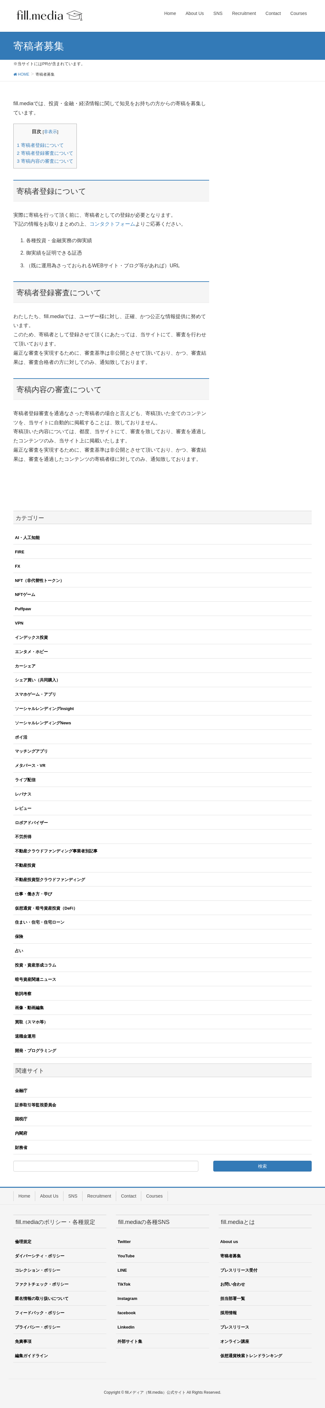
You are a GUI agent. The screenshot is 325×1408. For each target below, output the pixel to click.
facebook (126, 1312)
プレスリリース (234, 1327)
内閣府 (21, 1133)
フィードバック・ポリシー (39, 1312)
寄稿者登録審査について (45, 153)
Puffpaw (23, 608)
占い (19, 950)
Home (24, 1196)
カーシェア (25, 666)
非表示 (50, 131)
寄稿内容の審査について (45, 161)
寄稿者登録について (40, 145)
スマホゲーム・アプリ (35, 694)
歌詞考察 (23, 993)
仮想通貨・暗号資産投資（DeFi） (46, 908)
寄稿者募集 (230, 1256)
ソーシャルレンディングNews (43, 723)
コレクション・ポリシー (37, 1270)
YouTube (126, 1256)
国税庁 (21, 1119)
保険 (19, 936)
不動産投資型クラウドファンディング (50, 879)
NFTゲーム (25, 594)
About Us (49, 1196)
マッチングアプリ (31, 751)
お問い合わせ (232, 1284)
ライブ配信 (25, 779)
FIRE (19, 552)
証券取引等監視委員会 (35, 1105)
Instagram (127, 1298)
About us (229, 1241)
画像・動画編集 (29, 1007)
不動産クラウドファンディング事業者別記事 (56, 851)
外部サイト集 (129, 1341)
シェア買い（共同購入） (37, 680)
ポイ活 (21, 737)
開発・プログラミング (35, 1050)
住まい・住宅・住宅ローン (39, 922)
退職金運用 (25, 1036)
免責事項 (23, 1341)
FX (17, 566)
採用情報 (228, 1312)
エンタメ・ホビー (31, 651)
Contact (128, 1196)
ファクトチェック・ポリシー (42, 1284)
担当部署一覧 (232, 1298)
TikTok (123, 1284)
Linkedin (125, 1327)
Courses (154, 1196)
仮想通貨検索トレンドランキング (251, 1355)
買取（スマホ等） (31, 1022)
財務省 (21, 1147)
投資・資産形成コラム (35, 965)
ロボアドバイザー (31, 822)
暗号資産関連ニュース (35, 979)
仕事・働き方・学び (33, 894)
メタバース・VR (30, 765)
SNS (72, 1196)
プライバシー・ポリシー (37, 1327)
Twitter (124, 1241)
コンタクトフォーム (112, 224)
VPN (19, 623)
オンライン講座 (234, 1341)
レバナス (23, 794)
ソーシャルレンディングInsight (44, 708)
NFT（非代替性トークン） (39, 580)
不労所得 (23, 836)
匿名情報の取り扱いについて (42, 1298)
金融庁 (21, 1090)
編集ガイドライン (31, 1355)
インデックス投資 (31, 637)
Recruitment (99, 1196)
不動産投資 (25, 865)
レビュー (23, 808)
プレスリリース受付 (238, 1270)
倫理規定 (23, 1241)
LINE (122, 1270)
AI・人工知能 (27, 537)
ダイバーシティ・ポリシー (39, 1256)
